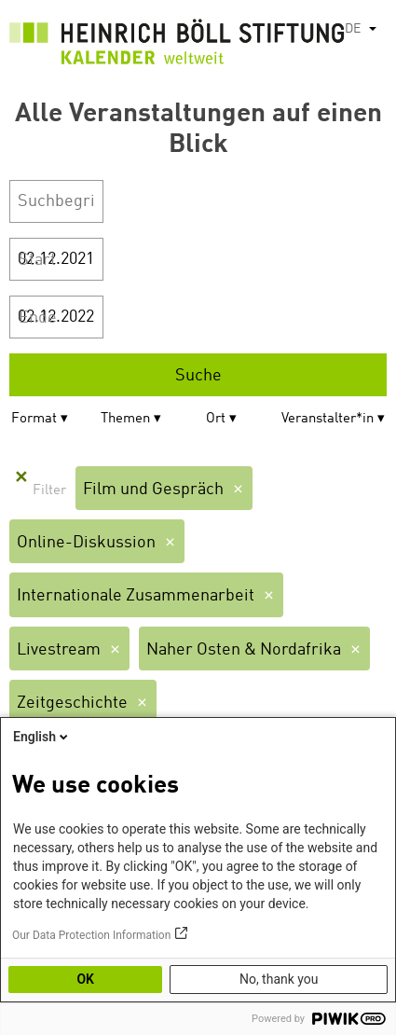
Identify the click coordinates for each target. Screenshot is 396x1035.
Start (37, 260)
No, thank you (279, 979)
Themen (125, 419)
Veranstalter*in (327, 419)
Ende (38, 318)
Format (34, 419)
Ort (215, 419)
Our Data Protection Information (91, 935)
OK (85, 979)
